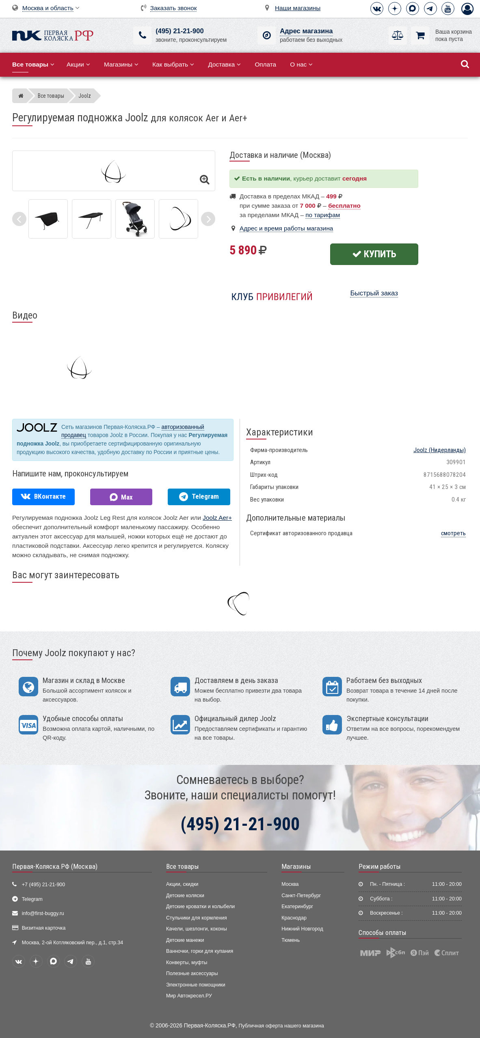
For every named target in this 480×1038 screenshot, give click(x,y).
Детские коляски (185, 895)
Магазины (121, 64)
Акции (78, 64)
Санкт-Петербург (301, 895)
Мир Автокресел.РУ (189, 996)
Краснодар (294, 918)
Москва (289, 884)
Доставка (224, 64)
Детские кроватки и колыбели (200, 906)
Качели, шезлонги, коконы (196, 929)
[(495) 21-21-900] (142, 35)
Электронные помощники (195, 985)
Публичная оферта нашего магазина (281, 1026)
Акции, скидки (182, 884)
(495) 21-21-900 (179, 31)
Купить (374, 254)
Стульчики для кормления (196, 918)
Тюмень (290, 940)
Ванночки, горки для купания (199, 951)
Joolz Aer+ (217, 517)
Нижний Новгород (302, 929)
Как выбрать (173, 64)
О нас (301, 64)
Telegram (32, 899)
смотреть (453, 533)
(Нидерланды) (439, 450)
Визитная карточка (44, 928)
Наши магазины (297, 7)
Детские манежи (185, 940)
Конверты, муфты (186, 962)
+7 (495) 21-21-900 (43, 884)
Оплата (265, 64)
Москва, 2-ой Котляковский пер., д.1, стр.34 (72, 942)
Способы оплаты (382, 932)
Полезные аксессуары (192, 973)
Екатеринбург (297, 906)
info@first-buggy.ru (43, 913)
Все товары (182, 866)
